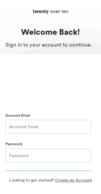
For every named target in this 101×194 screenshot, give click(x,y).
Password (13, 144)
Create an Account (73, 180)
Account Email (17, 115)
